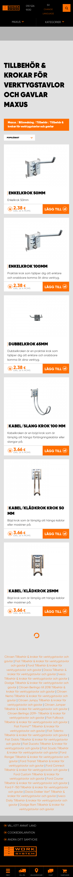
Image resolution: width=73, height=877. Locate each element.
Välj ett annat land (22, 825)
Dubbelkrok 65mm (28, 344)
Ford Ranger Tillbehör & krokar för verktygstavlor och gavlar (36, 757)
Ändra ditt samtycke (22, 839)
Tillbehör (42, 122)
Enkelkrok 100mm (28, 266)
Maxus (12, 122)
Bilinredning (26, 122)
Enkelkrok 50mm (27, 193)
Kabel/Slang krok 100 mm (37, 426)
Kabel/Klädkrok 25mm (33, 591)
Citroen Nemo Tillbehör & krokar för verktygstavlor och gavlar (36, 696)
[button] (19, 138)
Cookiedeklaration (21, 832)
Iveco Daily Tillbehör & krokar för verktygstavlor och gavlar (36, 800)
